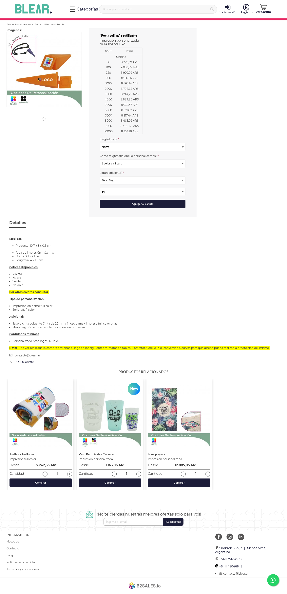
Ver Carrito (263, 9)
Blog (10, 555)
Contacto (13, 548)
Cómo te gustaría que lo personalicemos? (129, 156)
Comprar (40, 482)
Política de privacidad (21, 562)
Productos (13, 24)
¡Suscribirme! (173, 521)
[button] (263, 9)
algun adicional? (112, 173)
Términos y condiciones (23, 569)
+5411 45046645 (228, 566)
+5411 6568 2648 (25, 362)
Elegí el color (109, 139)
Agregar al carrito (143, 203)
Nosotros (13, 541)
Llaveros (26, 24)
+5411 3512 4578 (228, 559)
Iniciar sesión (228, 9)
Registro (246, 9)
